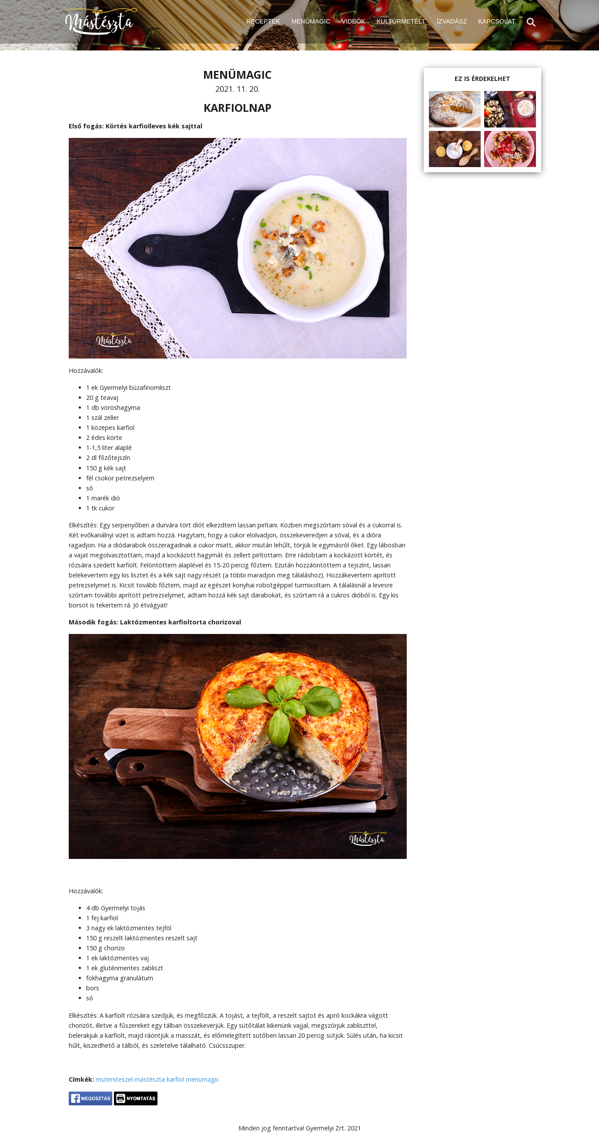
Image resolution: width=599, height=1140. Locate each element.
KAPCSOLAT (496, 21)
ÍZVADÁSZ (452, 21)
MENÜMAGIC (311, 21)
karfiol (175, 1079)
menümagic (202, 1079)
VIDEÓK (353, 21)
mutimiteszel (114, 1079)
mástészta (149, 1079)
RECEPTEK (263, 21)
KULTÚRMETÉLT (401, 21)
